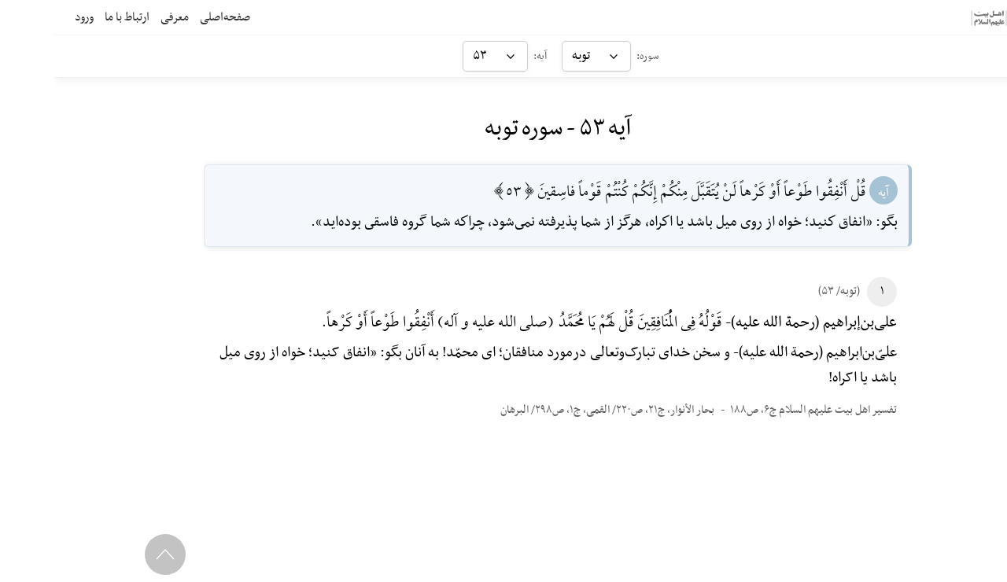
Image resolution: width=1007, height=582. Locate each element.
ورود (29, 17)
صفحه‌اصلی (171, 17)
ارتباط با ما (72, 17)
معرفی (120, 17)
